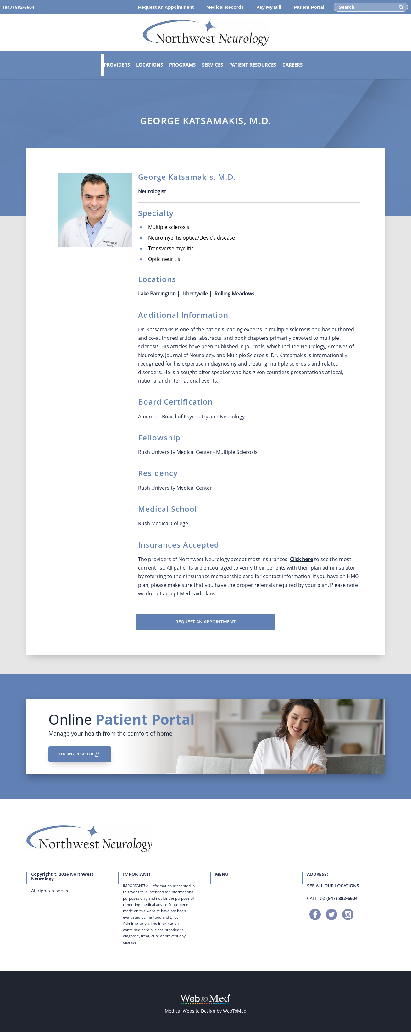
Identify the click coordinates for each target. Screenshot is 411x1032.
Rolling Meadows (235, 293)
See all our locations (333, 886)
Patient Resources (252, 65)
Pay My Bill (268, 7)
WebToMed (235, 1011)
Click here (301, 559)
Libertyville (195, 293)
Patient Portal (309, 7)
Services (212, 65)
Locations (149, 65)
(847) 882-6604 (342, 898)
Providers (117, 65)
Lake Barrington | (159, 293)
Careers (292, 65)
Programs (182, 65)
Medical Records (225, 7)
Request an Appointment (166, 7)
